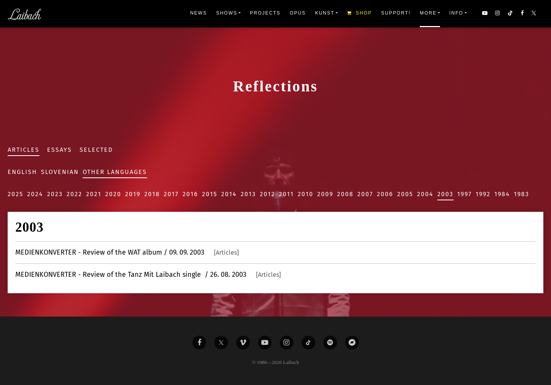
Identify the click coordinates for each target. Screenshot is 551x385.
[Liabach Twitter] (221, 342)
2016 (190, 194)
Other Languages (115, 171)
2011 (286, 194)
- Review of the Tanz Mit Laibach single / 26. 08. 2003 (148, 274)
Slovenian (60, 171)
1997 (464, 194)
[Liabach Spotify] (330, 342)
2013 (248, 194)
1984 (502, 194)
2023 (55, 194)
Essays (59, 149)
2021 (93, 194)
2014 (229, 194)
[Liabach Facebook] (199, 342)
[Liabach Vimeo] (243, 342)
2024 (35, 194)
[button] (534, 13)
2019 (132, 194)
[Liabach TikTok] (308, 342)
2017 (171, 194)
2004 (425, 194)
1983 (521, 194)
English (22, 171)
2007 (365, 194)
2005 (405, 194)
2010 (305, 194)
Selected (96, 149)
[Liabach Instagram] (286, 342)
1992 (483, 194)
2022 (74, 194)
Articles (23, 149)
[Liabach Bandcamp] (352, 342)
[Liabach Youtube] (265, 342)
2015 (209, 194)
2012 (267, 194)
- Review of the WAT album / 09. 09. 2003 (127, 252)
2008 (345, 194)
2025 (15, 194)
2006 (385, 194)
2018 (152, 194)
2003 (445, 194)
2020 (113, 194)
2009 (325, 194)
